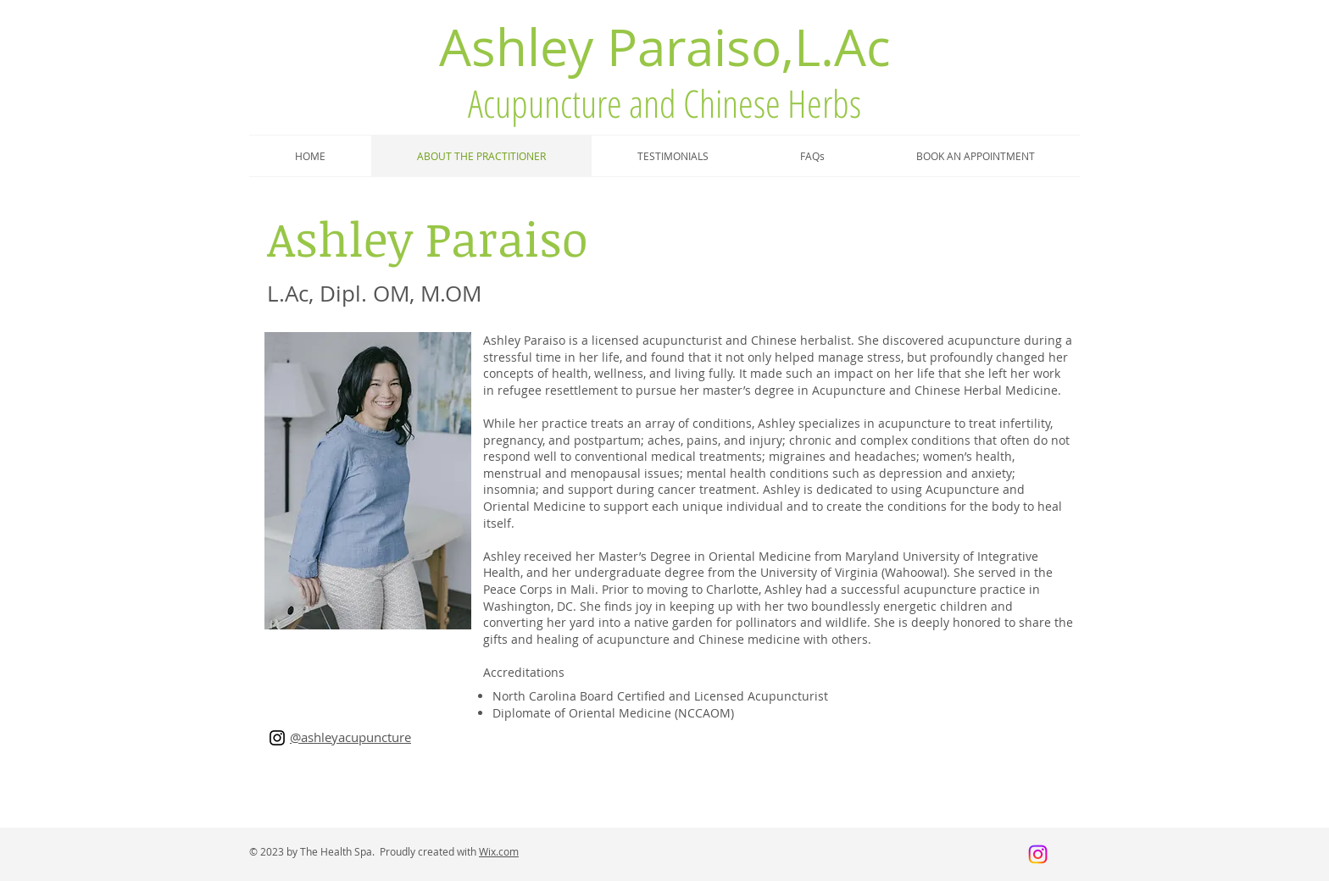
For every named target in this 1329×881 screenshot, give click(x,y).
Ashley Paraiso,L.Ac (665, 46)
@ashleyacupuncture (350, 737)
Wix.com (499, 851)
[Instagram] (277, 738)
